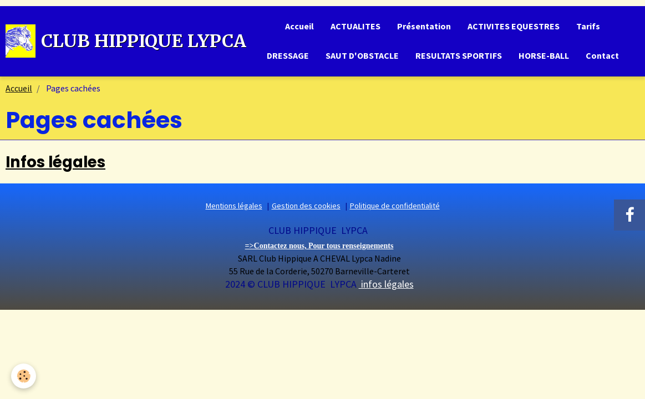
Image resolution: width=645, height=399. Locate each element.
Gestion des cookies (306, 206)
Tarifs (588, 26)
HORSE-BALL (544, 55)
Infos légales (55, 162)
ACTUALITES (355, 26)
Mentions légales (234, 206)
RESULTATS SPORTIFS (458, 55)
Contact (602, 55)
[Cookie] (23, 376)
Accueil (299, 26)
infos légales (386, 284)
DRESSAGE (288, 55)
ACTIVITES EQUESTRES (514, 26)
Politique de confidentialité (395, 206)
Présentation (424, 26)
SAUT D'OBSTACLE (362, 55)
